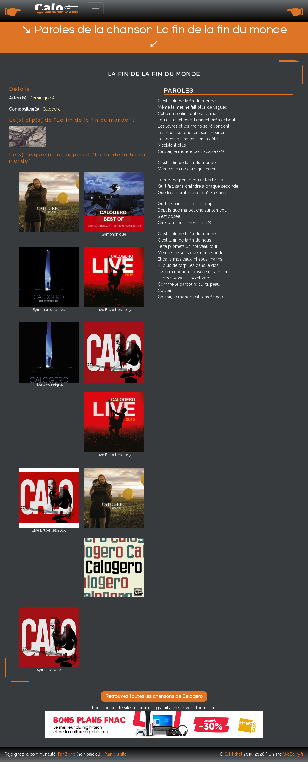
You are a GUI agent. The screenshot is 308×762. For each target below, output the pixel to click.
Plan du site (115, 754)
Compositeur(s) (24, 109)
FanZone (66, 754)
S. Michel (233, 754)
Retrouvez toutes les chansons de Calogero (154, 696)
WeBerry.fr (293, 754)
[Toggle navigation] (95, 8)
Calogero (51, 109)
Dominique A (42, 98)
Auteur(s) (17, 98)
